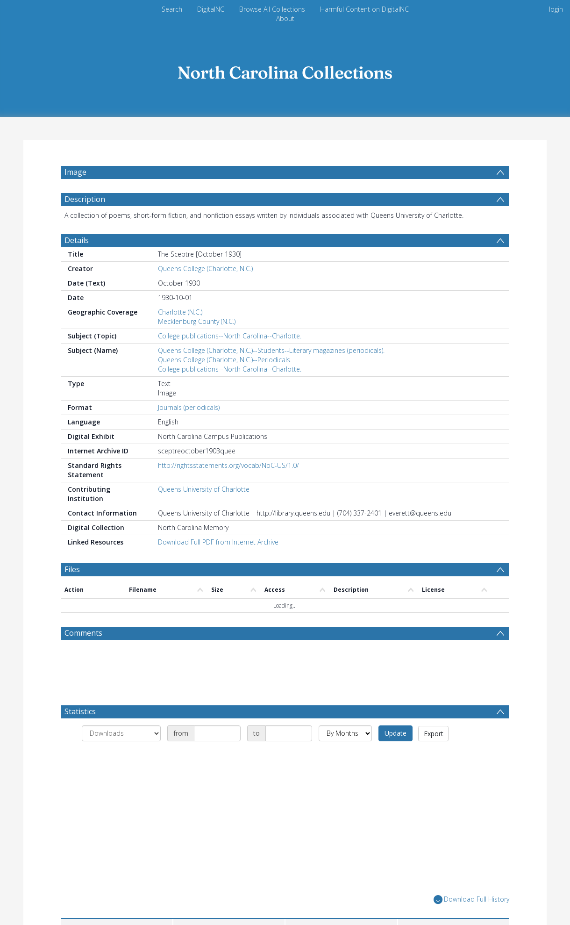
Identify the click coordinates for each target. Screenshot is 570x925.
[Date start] (217, 756)
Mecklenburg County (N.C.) (196, 343)
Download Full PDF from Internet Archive (218, 564)
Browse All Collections (272, 9)
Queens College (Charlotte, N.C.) (205, 291)
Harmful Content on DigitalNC (364, 9)
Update (395, 755)
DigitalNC (210, 9)
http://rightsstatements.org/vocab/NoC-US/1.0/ (228, 487)
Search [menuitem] (172, 9)
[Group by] (121, 756)
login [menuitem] (556, 9)
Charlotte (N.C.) (180, 334)
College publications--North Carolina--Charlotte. (229, 358)
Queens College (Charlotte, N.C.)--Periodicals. (225, 382)
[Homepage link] (285, 70)
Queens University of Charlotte (203, 511)
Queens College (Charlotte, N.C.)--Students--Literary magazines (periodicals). (271, 372)
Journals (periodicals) (189, 429)
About (285, 18)
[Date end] (288, 756)
